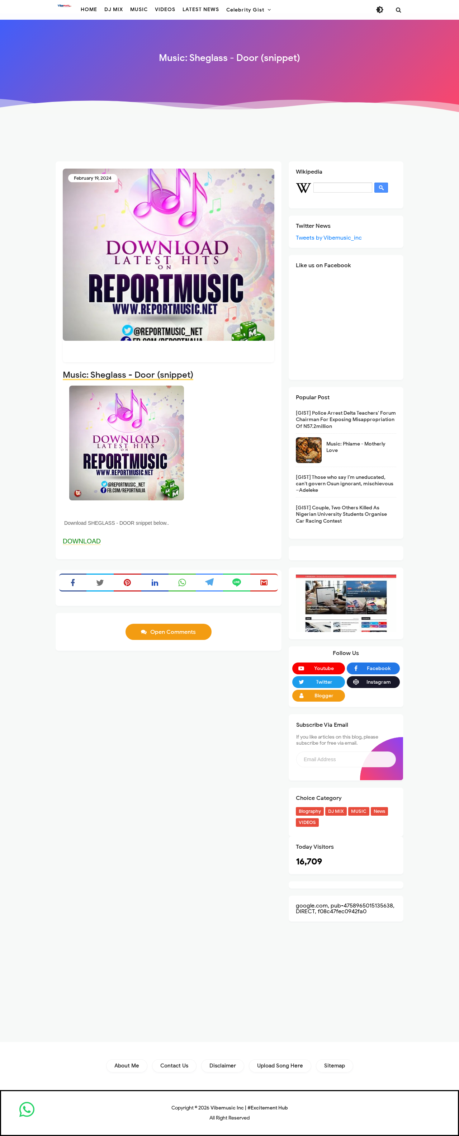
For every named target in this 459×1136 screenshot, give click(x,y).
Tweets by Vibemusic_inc (329, 237)
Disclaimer (222, 1065)
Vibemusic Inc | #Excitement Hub (249, 1108)
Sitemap (334, 1065)
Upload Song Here (280, 1065)
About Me (126, 1065)
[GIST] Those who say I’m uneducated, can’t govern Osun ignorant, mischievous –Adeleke (344, 483)
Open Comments (173, 632)
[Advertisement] (229, 137)
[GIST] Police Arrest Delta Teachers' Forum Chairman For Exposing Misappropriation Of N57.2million (346, 419)
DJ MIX (336, 811)
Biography (310, 811)
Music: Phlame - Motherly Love (355, 447)
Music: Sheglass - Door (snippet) (128, 374)
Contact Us (174, 1065)
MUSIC (358, 811)
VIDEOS (307, 822)
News (379, 811)
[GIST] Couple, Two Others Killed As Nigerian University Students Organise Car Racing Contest (341, 514)
